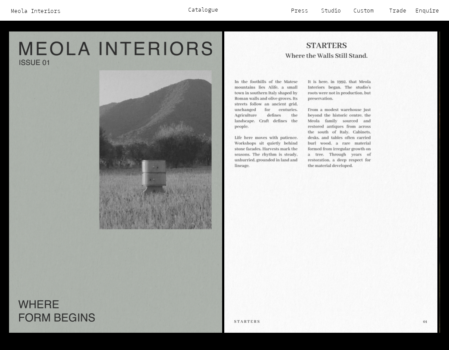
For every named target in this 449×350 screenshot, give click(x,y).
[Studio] (327, 10)
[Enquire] (425, 10)
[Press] (295, 10)
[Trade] (392, 10)
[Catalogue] (203, 9)
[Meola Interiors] (36, 10)
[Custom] (360, 10)
